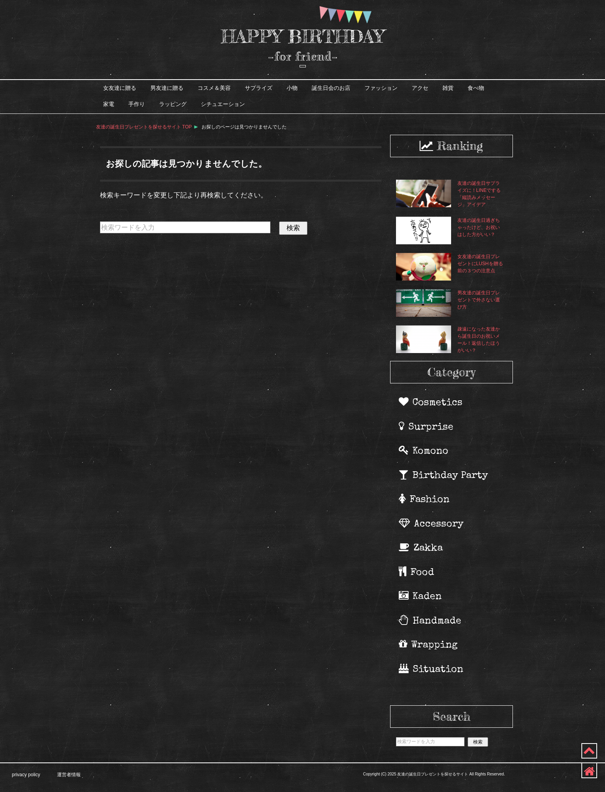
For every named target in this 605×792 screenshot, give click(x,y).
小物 (292, 88)
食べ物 (476, 88)
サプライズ (258, 88)
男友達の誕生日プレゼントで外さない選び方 (478, 300)
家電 (108, 104)
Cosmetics (431, 402)
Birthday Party (444, 475)
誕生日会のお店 (331, 88)
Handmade (430, 620)
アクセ (420, 88)
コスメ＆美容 (214, 88)
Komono (424, 450)
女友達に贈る (119, 88)
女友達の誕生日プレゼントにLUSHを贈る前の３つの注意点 (480, 263)
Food (417, 572)
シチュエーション (223, 104)
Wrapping (429, 644)
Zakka (421, 547)
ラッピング (173, 104)
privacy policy (26, 774)
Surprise (426, 426)
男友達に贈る (166, 88)
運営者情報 (69, 774)
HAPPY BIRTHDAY (302, 36)
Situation (431, 669)
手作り (136, 104)
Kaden (421, 596)
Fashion (425, 499)
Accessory (432, 523)
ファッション (381, 88)
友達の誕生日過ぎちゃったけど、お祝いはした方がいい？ (478, 227)
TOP (144, 127)
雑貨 (447, 88)
